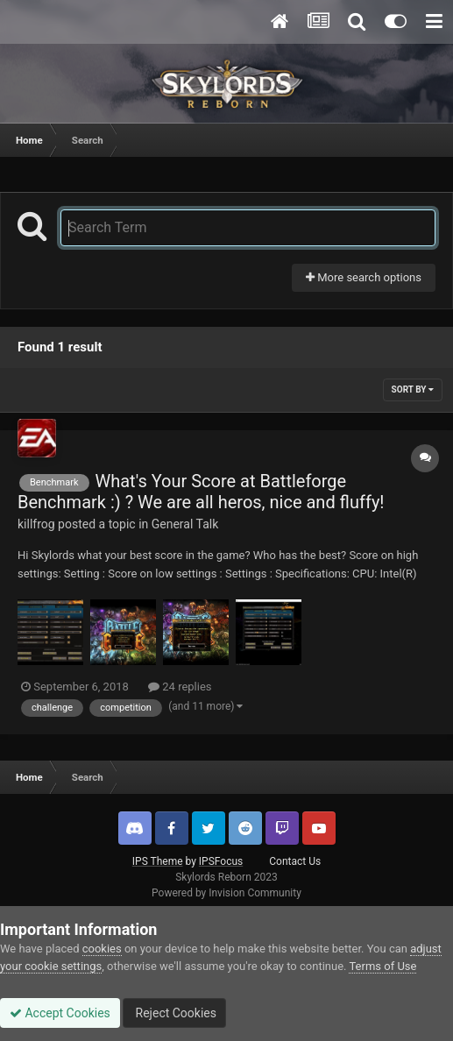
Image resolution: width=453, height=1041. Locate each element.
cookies (102, 948)
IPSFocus (221, 861)
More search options (363, 277)
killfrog (36, 524)
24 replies (179, 686)
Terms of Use (382, 966)
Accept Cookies (60, 1013)
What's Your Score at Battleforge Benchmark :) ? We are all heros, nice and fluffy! (201, 492)
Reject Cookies (174, 1013)
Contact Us (295, 861)
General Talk (185, 524)
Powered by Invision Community (226, 893)
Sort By (413, 389)
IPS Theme (157, 861)
